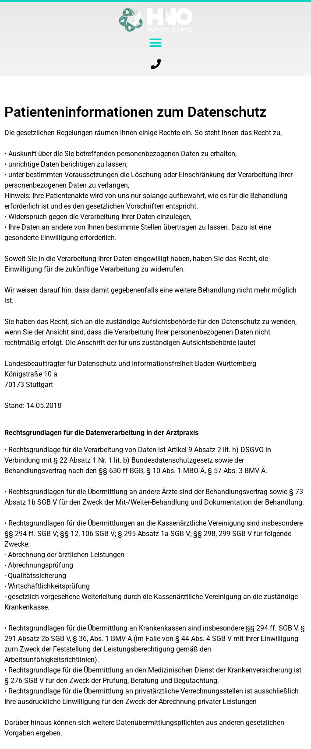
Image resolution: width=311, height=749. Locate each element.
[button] (156, 42)
